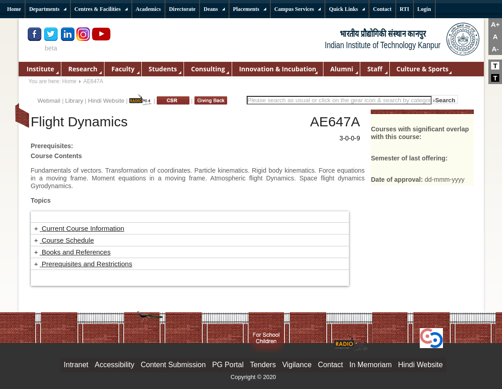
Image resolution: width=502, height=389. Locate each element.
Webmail (49, 100)
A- (495, 49)
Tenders (263, 365)
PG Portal (228, 365)
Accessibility (114, 365)
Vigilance (297, 365)
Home (69, 81)
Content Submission (173, 365)
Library (74, 100)
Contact (330, 365)
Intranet (76, 365)
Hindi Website (106, 100)
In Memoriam (370, 365)
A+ (495, 24)
